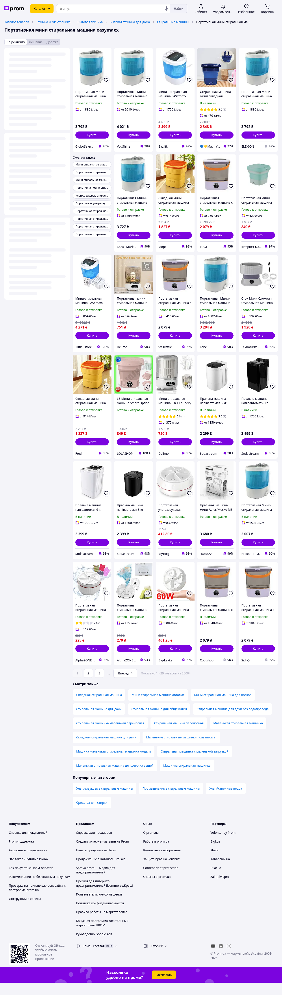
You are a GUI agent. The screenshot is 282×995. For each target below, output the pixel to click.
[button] (92, 135)
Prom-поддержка (21, 854)
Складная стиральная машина (99, 707)
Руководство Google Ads (94, 946)
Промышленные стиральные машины (171, 801)
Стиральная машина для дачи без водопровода (233, 721)
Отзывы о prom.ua (157, 889)
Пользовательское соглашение (99, 907)
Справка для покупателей (28, 845)
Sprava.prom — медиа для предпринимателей (95, 882)
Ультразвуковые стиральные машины (104, 801)
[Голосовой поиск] (166, 8)
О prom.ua (151, 845)
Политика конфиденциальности (100, 915)
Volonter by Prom (223, 845)
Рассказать (164, 987)
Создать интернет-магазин (96, 854)
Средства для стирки (92, 815)
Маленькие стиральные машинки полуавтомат (181, 749)
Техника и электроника (53, 22)
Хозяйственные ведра (225, 801)
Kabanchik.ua (220, 871)
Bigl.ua (215, 854)
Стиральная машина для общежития (159, 721)
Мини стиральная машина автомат (158, 707)
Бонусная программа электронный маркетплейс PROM (102, 935)
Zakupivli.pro (219, 889)
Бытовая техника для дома (130, 22)
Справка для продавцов (94, 845)
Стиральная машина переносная (179, 735)
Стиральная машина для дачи (99, 721)
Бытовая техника (90, 22)
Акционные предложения (28, 862)
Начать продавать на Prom (96, 862)
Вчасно (215, 880)
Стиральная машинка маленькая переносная (110, 735)
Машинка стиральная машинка (187, 778)
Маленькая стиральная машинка (238, 735)
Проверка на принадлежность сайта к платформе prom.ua (37, 900)
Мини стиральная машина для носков (222, 707)
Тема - (94, 958)
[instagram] (229, 958)
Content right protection (160, 880)
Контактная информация (162, 862)
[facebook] (221, 958)
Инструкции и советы (25, 911)
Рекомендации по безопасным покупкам (39, 889)
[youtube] (213, 958)
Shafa (214, 862)
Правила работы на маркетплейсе (101, 924)
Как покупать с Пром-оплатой (31, 880)
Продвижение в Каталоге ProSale (100, 871)
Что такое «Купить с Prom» (28, 871)
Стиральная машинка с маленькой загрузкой (194, 764)
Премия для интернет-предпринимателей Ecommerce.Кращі (104, 895)
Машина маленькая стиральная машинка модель (113, 764)
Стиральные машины (173, 22)
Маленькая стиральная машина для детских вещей (115, 778)
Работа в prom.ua (156, 854)
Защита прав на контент (161, 871)
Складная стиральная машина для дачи (106, 749)
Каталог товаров (16, 22)
